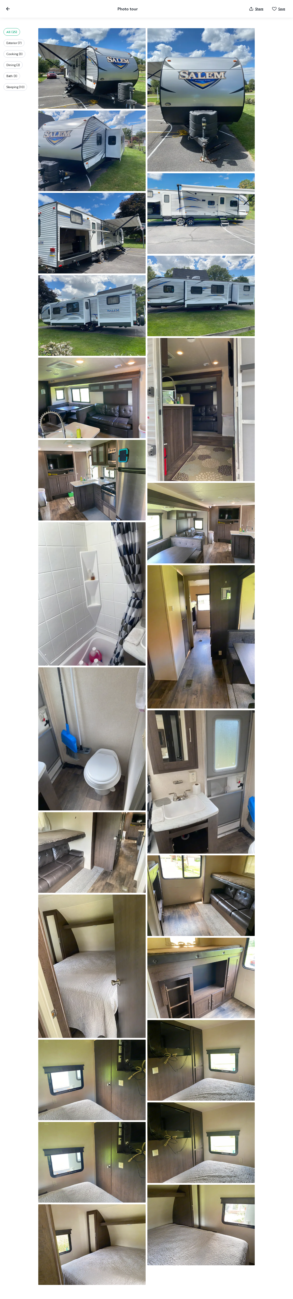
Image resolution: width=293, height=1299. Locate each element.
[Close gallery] (8, 8)
